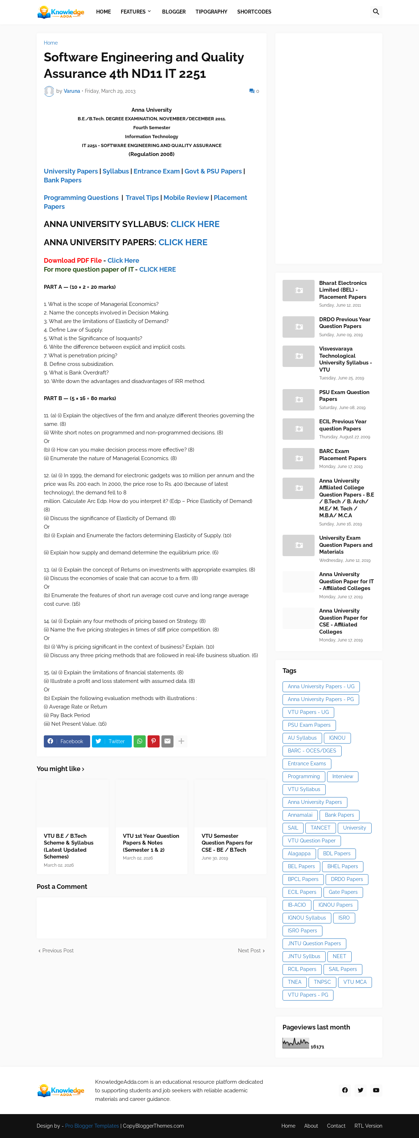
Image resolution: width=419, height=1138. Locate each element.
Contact (336, 1126)
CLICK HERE (195, 224)
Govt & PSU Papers (213, 171)
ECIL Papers (302, 892)
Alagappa (299, 853)
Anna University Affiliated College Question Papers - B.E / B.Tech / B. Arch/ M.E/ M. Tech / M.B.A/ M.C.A (346, 498)
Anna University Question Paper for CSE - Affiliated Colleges (343, 621)
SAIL (293, 828)
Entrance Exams (307, 763)
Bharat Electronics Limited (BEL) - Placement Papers (343, 290)
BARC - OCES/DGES (312, 751)
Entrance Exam (157, 171)
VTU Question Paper (312, 841)
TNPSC (322, 982)
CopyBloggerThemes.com (153, 1126)
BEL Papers (301, 866)
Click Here (123, 260)
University (354, 828)
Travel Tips (142, 197)
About (311, 1126)
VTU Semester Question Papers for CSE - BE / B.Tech (227, 843)
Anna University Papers (315, 802)
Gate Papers (343, 892)
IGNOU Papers (336, 905)
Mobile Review (186, 197)
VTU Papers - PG (308, 995)
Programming (304, 776)
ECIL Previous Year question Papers (343, 425)
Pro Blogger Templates (92, 1126)
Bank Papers (63, 180)
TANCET (321, 828)
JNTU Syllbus (304, 956)
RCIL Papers (302, 969)
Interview (342, 776)
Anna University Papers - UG (321, 686)
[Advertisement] (336, 147)
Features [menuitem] (133, 12)
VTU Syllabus (304, 789)
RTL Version (368, 1126)
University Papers (71, 171)
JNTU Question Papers (314, 943)
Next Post (249, 950)
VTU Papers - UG (308, 712)
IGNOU (337, 738)
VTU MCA (355, 982)
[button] (376, 12)
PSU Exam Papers (309, 725)
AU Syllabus (302, 738)
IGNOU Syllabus (307, 918)
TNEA (294, 982)
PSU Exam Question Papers (344, 396)
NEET (339, 956)
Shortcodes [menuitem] (254, 12)
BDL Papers (337, 853)
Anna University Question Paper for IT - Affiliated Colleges (346, 581)
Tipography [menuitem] (211, 12)
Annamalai (300, 815)
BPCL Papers (303, 879)
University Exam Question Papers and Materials (346, 545)
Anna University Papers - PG (321, 699)
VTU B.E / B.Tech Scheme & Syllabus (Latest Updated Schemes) (68, 846)
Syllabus (116, 171)
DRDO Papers (347, 879)
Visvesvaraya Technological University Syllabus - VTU (345, 359)
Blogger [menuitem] (174, 12)
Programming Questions (81, 197)
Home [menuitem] (103, 12)
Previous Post (58, 950)
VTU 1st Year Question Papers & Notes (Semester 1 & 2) (151, 843)
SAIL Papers (343, 969)
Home (51, 42)
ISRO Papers (302, 930)
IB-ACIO (297, 905)
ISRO (344, 918)
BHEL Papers (342, 866)
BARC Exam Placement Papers (342, 455)
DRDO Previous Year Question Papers (345, 323)
